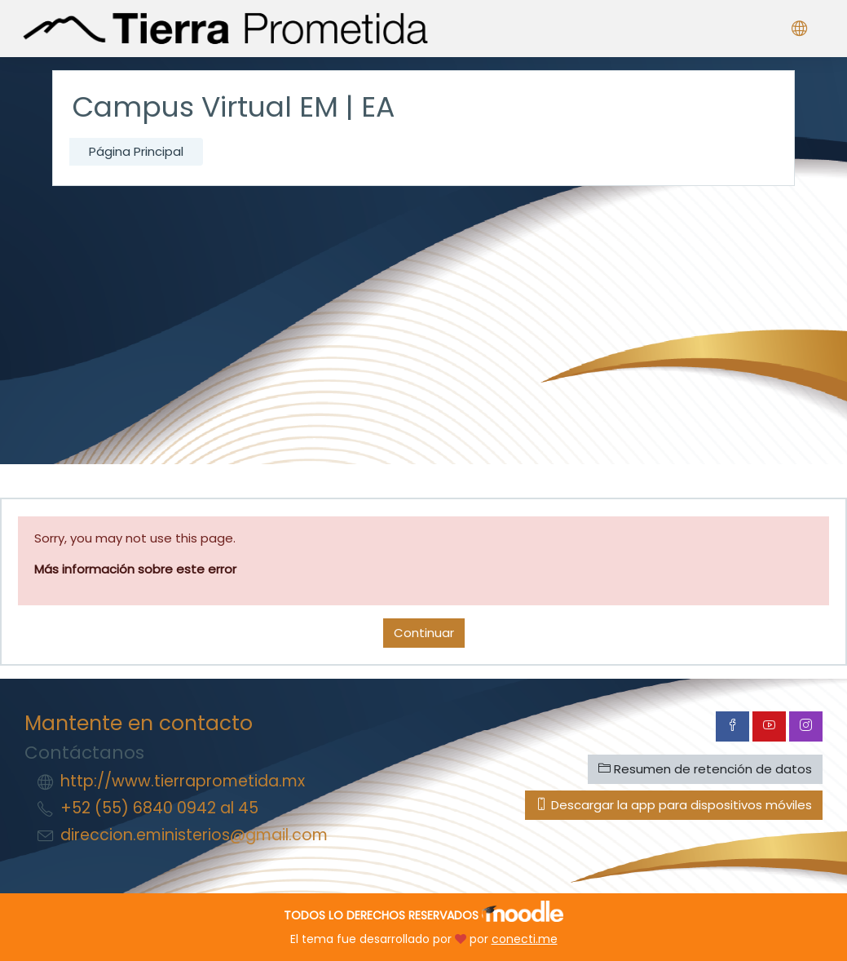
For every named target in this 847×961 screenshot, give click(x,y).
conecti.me (525, 939)
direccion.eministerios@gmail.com (194, 835)
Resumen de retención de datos (705, 768)
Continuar (424, 632)
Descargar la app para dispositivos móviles (674, 804)
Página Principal (136, 151)
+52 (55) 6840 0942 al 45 (159, 808)
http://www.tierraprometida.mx (182, 781)
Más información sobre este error (135, 569)
